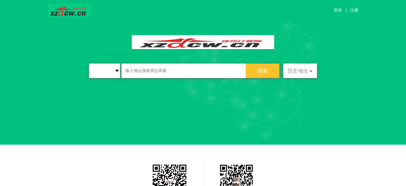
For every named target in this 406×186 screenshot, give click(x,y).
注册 (354, 10)
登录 (338, 10)
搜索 (262, 71)
